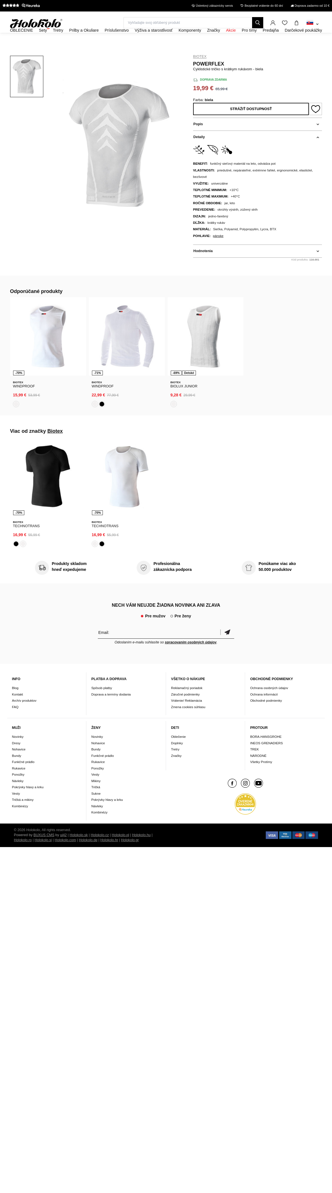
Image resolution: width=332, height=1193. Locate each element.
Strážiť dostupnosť (251, 124)
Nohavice (19, 764)
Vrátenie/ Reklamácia (186, 715)
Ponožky (18, 789)
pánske (218, 251)
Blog (15, 702)
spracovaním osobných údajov (191, 657)
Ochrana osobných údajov (269, 702)
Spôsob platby (101, 702)
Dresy (16, 757)
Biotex (200, 72)
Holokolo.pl (120, 850)
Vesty (16, 808)
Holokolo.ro (23, 855)
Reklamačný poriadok (186, 702)
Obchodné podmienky (266, 715)
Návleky (18, 795)
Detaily (199, 152)
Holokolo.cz (100, 850)
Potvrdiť (227, 647)
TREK (254, 764)
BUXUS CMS (44, 850)
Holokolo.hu (141, 850)
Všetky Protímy (261, 776)
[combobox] (313, 24)
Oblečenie (178, 751)
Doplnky (177, 757)
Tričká (95, 802)
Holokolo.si (43, 855)
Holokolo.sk (79, 850)
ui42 (63, 850)
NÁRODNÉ (258, 770)
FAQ (15, 721)
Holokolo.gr (130, 855)
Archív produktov (24, 715)
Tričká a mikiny (23, 814)
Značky (176, 770)
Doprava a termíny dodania (111, 709)
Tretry (175, 764)
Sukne (96, 808)
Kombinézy (20, 820)
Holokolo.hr (109, 855)
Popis (198, 139)
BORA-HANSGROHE (265, 751)
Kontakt (17, 709)
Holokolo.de (88, 855)
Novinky (18, 751)
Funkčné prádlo (23, 776)
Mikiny (96, 795)
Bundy (16, 770)
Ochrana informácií (264, 709)
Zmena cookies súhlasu (188, 721)
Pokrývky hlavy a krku (28, 802)
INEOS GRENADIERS (266, 757)
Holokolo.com (65, 855)
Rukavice (18, 783)
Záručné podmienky (185, 709)
